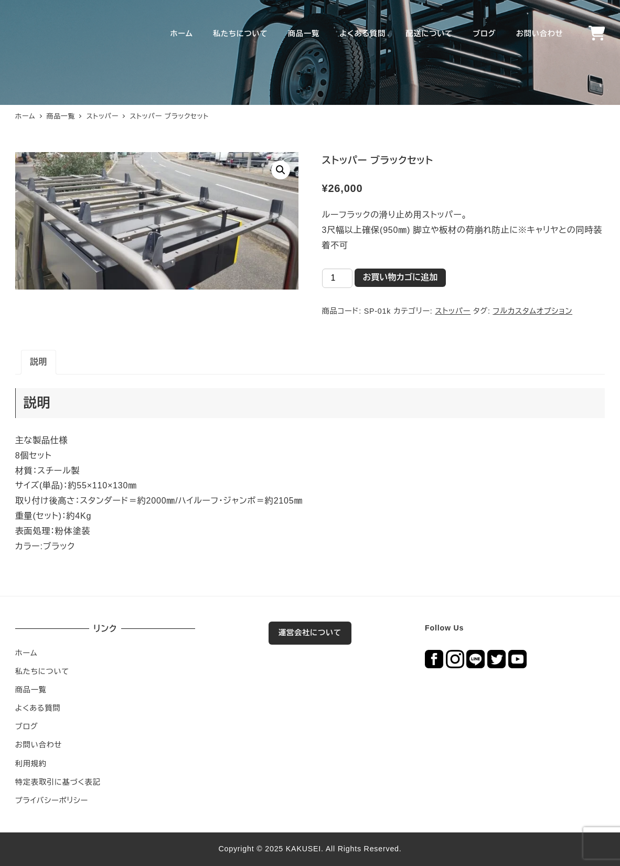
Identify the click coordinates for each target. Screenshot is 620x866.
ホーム (26, 653)
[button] (280, 170)
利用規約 (31, 764)
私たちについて (42, 671)
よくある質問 (38, 708)
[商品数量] (337, 278)
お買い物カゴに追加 (400, 277)
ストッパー (453, 311)
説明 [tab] (39, 361)
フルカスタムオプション (532, 311)
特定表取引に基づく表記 (58, 782)
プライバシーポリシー (51, 800)
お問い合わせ (38, 745)
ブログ (26, 726)
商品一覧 (31, 690)
